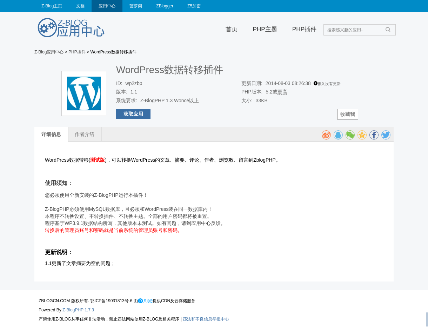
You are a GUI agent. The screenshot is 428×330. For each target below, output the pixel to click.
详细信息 (51, 134)
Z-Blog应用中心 (48, 52)
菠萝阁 (135, 6)
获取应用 (133, 114)
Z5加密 (194, 6)
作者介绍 (84, 134)
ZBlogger (164, 6)
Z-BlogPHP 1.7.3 (78, 310)
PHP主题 (265, 29)
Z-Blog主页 (51, 6)
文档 (80, 6)
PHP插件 (304, 29)
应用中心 (107, 6)
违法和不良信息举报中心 (206, 319)
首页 (232, 29)
